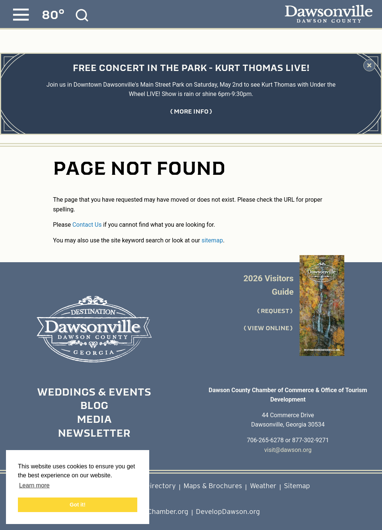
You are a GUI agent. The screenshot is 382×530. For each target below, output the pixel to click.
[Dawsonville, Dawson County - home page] (328, 14)
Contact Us (87, 224)
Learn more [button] (34, 485)
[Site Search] (82, 15)
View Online (268, 328)
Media (94, 420)
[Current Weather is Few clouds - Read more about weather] (53, 15)
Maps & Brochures (213, 485)
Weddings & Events (94, 393)
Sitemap (297, 485)
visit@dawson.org (287, 449)
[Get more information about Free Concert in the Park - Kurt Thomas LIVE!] (191, 111)
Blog (94, 406)
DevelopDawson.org (228, 511)
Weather (263, 485)
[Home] (94, 329)
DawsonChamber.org (155, 511)
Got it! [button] (77, 505)
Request (275, 311)
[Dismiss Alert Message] (369, 65)
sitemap (212, 240)
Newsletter (94, 434)
